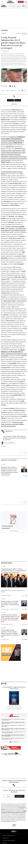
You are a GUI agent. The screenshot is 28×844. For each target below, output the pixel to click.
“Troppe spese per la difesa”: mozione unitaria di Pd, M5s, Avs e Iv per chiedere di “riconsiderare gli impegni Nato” (13, 570)
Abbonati (20, 2)
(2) (26, 595)
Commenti (4, 86)
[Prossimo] (25, 452)
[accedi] (25, 2)
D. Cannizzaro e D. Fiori (7, 624)
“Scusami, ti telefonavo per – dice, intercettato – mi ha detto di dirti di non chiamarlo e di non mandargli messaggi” (13, 228)
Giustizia (4, 30)
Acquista (14, 531)
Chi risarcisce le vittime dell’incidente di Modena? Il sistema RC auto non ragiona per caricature (14, 438)
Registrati (19, 796)
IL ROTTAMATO (7, 526)
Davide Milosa (4, 639)
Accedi (8, 796)
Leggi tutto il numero (14, 708)
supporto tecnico (7, 821)
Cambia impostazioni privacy (8, 840)
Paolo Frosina (5, 609)
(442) (25, 639)
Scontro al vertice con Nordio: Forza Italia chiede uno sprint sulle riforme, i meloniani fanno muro (10, 603)
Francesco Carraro (9, 442)
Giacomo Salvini (13, 609)
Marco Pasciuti (5, 51)
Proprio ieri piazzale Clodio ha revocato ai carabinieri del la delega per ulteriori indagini (12, 424)
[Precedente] (21, 452)
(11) (26, 609)
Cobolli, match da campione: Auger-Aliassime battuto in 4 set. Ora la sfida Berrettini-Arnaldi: (10, 618)
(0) (26, 475)
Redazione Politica (6, 595)
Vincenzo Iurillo (5, 475)
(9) (4, 446)
